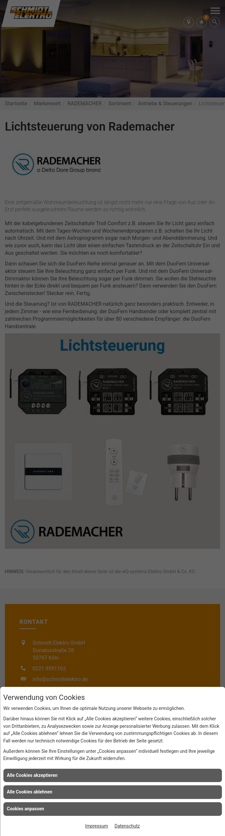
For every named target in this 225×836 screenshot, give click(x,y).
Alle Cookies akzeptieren (32, 775)
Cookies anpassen (25, 808)
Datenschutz (127, 826)
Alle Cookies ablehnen (29, 791)
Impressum (96, 826)
